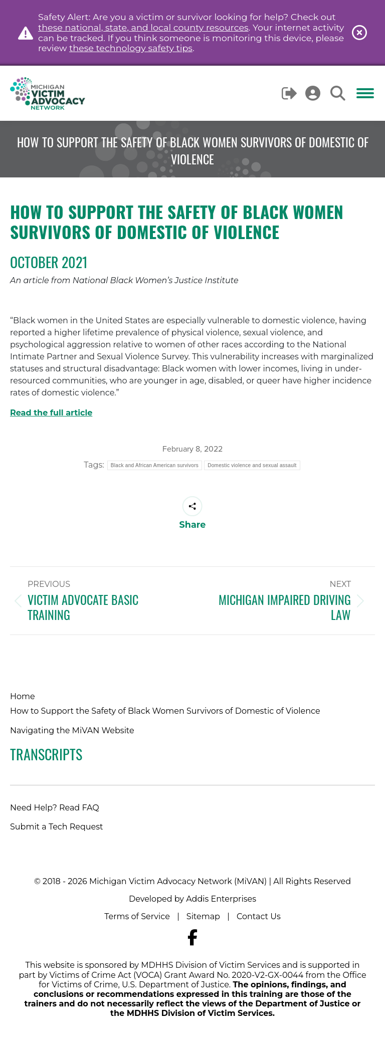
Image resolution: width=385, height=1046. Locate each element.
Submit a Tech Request (56, 826)
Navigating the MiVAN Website (72, 730)
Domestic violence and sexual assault (252, 465)
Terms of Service (137, 916)
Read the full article (51, 412)
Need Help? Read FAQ (54, 807)
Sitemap (203, 916)
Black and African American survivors (155, 465)
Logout (290, 93)
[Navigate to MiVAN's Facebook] (192, 937)
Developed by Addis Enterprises (192, 899)
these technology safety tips (130, 48)
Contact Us (259, 916)
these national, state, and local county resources (143, 27)
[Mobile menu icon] (365, 93)
